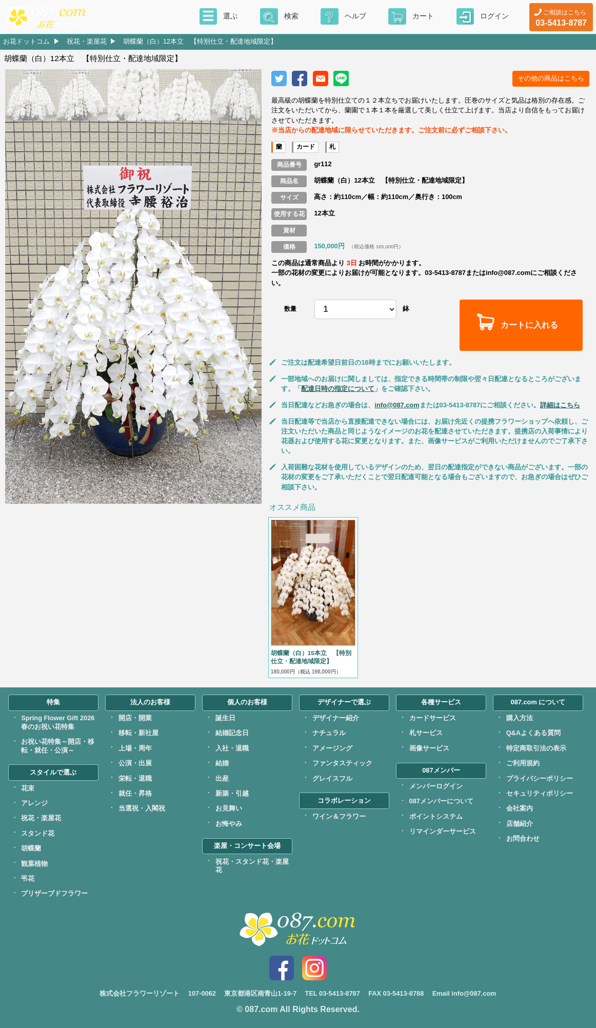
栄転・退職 (135, 778)
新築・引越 (232, 793)
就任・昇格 (135, 793)
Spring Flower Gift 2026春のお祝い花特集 (57, 722)
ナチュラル (329, 733)
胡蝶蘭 (31, 848)
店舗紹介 (519, 823)
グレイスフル (332, 778)
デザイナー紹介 (335, 718)
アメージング (332, 748)
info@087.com (396, 405)
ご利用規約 (523, 763)
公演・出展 (135, 763)
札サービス (426, 733)
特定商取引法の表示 (536, 748)
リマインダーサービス (442, 831)
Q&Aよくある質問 (533, 733)
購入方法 (519, 718)
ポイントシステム (436, 816)
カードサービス (432, 718)
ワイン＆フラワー (339, 816)
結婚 (222, 763)
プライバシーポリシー (539, 778)
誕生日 (225, 718)
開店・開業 (135, 718)
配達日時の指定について (337, 388)
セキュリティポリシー (539, 793)
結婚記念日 (232, 733)
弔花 (27, 878)
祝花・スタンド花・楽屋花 (252, 866)
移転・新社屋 (138, 733)
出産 (222, 778)
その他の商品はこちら (551, 78)
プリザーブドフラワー (54, 893)
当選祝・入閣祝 (141, 808)
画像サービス (429, 748)
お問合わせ (523, 838)
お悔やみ (228, 823)
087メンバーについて (441, 801)
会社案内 (519, 808)
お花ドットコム (26, 41)
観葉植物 (34, 863)
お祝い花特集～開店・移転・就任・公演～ (57, 746)
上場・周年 (135, 748)
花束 (27, 788)
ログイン (494, 16)
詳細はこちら (560, 405)
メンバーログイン (436, 786)
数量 (290, 309)
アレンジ (34, 803)
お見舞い (228, 808)
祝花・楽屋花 (87, 41)
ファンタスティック (342, 763)
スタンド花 (37, 833)
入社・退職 (232, 748)
